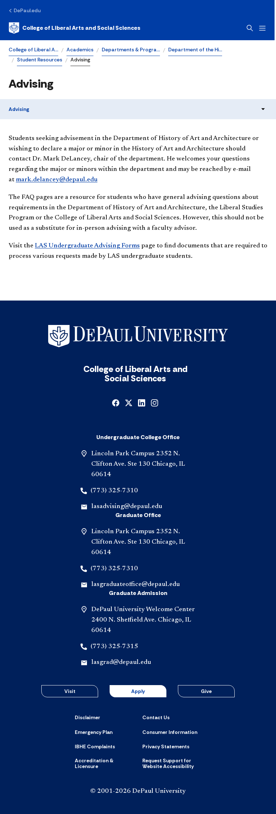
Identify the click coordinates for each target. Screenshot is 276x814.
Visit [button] (69, 691)
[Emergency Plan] (93, 732)
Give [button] (206, 691)
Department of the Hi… (195, 49)
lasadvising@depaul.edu (126, 506)
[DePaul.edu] (25, 10)
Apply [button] (138, 691)
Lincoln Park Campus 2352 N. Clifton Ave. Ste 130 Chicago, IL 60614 (138, 464)
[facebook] (115, 402)
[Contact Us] (156, 717)
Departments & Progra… (131, 49)
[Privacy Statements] (165, 746)
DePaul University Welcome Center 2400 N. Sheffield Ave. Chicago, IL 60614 (143, 620)
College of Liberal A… (33, 49)
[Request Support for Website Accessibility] (171, 763)
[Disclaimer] (87, 717)
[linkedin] (141, 402)
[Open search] (251, 28)
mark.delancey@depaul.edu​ (56, 180)
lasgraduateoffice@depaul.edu (135, 584)
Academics (79, 49)
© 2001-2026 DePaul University (138, 791)
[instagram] (154, 402)
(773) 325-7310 (114, 491)
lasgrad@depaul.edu (121, 662)
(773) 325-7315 (114, 646)
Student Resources (39, 59)
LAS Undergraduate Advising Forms (87, 246)
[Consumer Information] (169, 732)
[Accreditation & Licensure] (104, 763)
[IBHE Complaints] (95, 746)
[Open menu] (263, 28)
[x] (128, 402)
